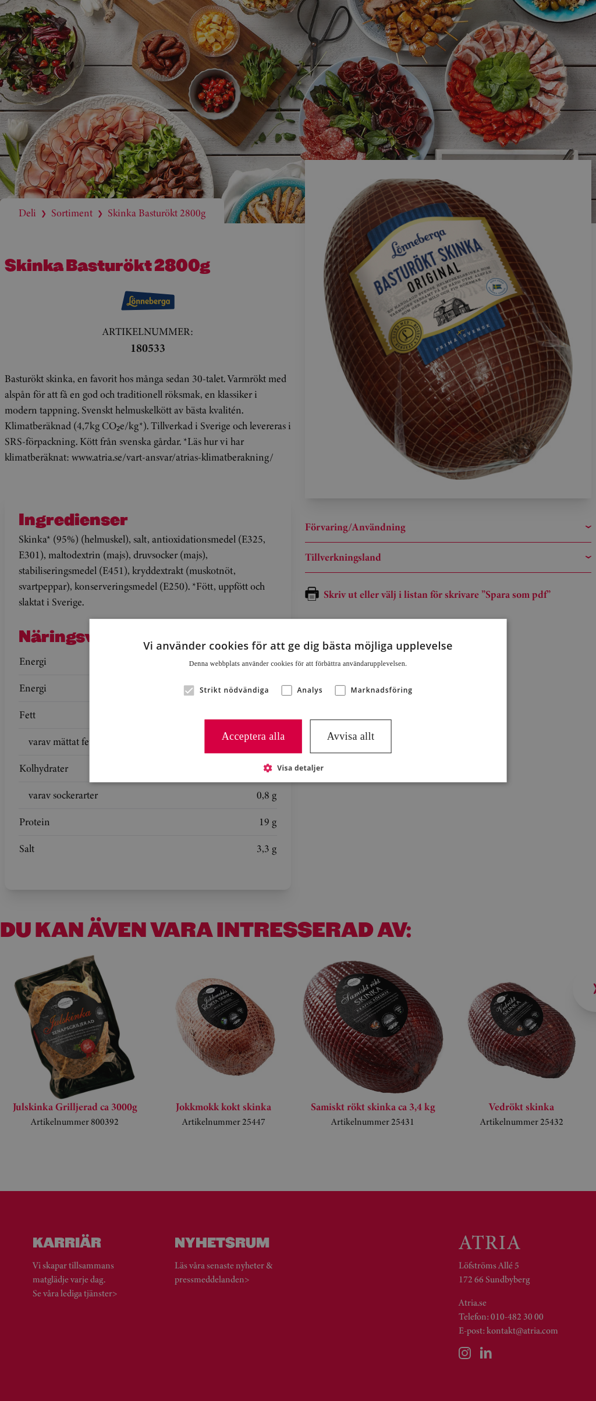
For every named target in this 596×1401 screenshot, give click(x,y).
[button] (189, 690)
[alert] (298, 700)
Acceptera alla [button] (253, 736)
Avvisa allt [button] (351, 736)
